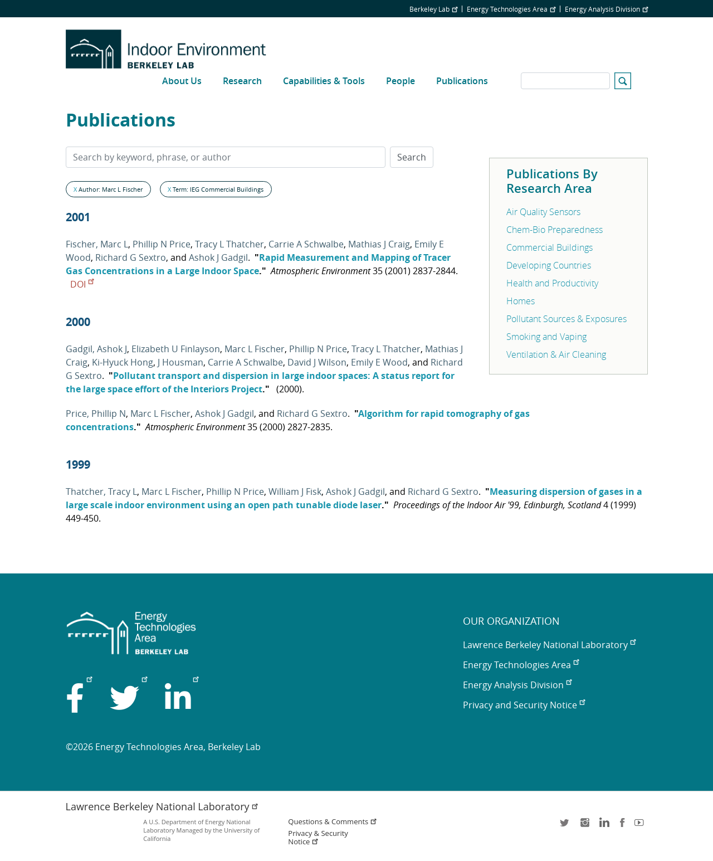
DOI (82, 284)
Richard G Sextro (130, 257)
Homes (520, 301)
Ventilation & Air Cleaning (556, 354)
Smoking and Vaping (546, 336)
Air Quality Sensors (543, 212)
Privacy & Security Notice (318, 837)
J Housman (180, 362)
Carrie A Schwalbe (306, 244)
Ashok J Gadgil (218, 257)
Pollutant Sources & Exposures (566, 319)
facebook (622, 826)
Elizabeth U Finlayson (175, 349)
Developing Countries (548, 265)
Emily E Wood (379, 362)
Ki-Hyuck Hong (122, 362)
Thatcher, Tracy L (101, 491)
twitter (565, 826)
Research (242, 81)
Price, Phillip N (96, 413)
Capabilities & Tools (324, 81)
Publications (462, 81)
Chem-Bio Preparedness (554, 229)
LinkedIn (603, 826)
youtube (641, 826)
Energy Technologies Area (511, 9)
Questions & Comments (332, 822)
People (400, 81)
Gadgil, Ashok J (96, 349)
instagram (584, 826)
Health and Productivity (552, 283)
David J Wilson (316, 362)
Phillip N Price (162, 244)
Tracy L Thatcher (229, 244)
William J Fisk (294, 491)
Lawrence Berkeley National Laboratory (549, 645)
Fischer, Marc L (97, 244)
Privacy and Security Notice (524, 705)
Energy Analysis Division (606, 9)
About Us (182, 81)
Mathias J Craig (379, 244)
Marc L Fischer (254, 349)
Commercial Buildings (549, 247)
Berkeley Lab (433, 9)
